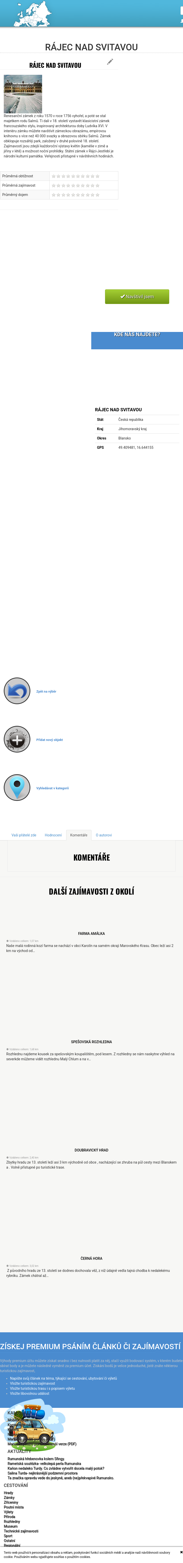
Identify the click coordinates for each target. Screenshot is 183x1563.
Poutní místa (14, 1507)
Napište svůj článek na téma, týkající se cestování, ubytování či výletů (63, 1378)
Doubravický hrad (92, 1150)
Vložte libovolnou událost (29, 1393)
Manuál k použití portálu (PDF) (31, 1439)
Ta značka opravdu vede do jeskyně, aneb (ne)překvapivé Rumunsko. (61, 1478)
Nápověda (15, 1434)
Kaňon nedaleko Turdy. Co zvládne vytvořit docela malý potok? (56, 1468)
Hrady (8, 1493)
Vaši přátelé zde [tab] (24, 835)
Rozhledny (12, 1521)
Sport (8, 1536)
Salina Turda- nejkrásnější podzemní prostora (42, 1473)
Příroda (9, 1517)
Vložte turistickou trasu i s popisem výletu (42, 1388)
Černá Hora (91, 1258)
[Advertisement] (75, 255)
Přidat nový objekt (49, 740)
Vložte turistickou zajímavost (32, 1383)
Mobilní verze (18, 1420)
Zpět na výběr (46, 691)
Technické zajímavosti (21, 1531)
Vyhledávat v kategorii (52, 788)
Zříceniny (11, 1502)
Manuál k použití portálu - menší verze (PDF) (42, 1444)
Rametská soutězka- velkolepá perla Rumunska (44, 1464)
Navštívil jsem (137, 296)
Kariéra (13, 1430)
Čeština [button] (171, 39)
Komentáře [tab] (78, 835)
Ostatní (9, 1541)
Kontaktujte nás (20, 1425)
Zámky (9, 1498)
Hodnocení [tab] (53, 835)
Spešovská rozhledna (91, 1042)
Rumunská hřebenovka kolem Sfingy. (36, 1459)
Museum (11, 1526)
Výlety (8, 1512)
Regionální (12, 1545)
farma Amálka (91, 934)
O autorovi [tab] (104, 835)
